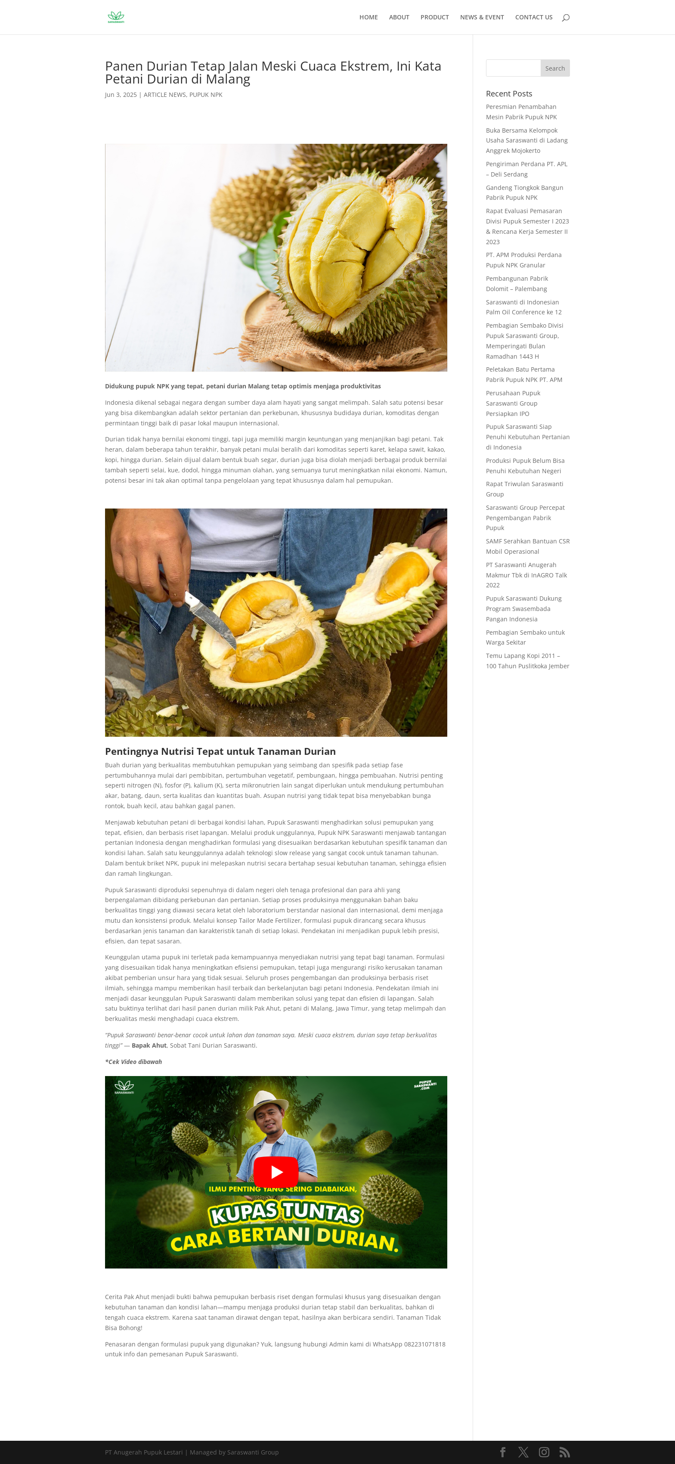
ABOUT (399, 17)
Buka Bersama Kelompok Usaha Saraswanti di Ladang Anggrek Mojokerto (527, 140)
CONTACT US (534, 17)
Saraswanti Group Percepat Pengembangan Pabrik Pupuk (525, 517)
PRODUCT (435, 17)
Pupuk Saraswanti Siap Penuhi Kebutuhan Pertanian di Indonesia (528, 436)
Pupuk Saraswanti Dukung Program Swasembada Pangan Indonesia (524, 608)
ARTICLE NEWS (165, 94)
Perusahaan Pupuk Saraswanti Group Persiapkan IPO (513, 403)
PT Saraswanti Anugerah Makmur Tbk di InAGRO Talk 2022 (526, 575)
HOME (368, 17)
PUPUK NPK (206, 94)
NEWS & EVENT (482, 17)
